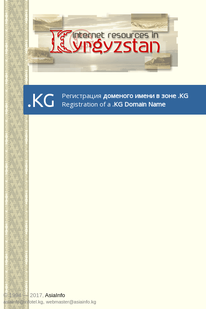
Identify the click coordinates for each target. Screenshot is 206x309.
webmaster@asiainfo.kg (71, 301)
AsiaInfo (55, 295)
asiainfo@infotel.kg (23, 301)
